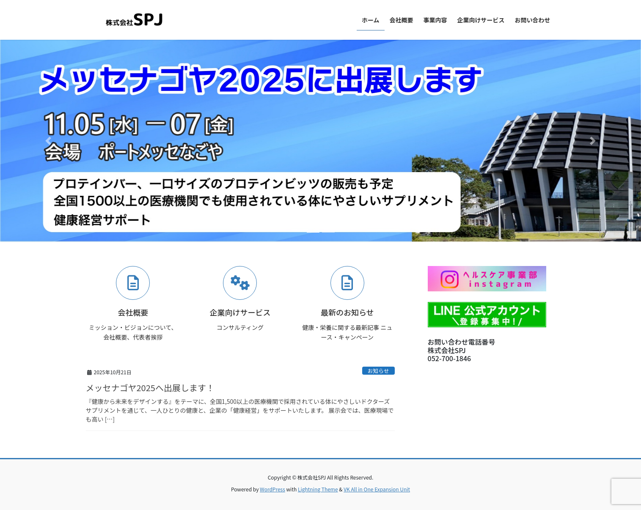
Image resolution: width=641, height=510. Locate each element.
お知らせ (378, 371)
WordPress (272, 489)
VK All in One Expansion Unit (377, 489)
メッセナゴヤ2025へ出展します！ (150, 387)
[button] (48, 141)
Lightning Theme (318, 489)
